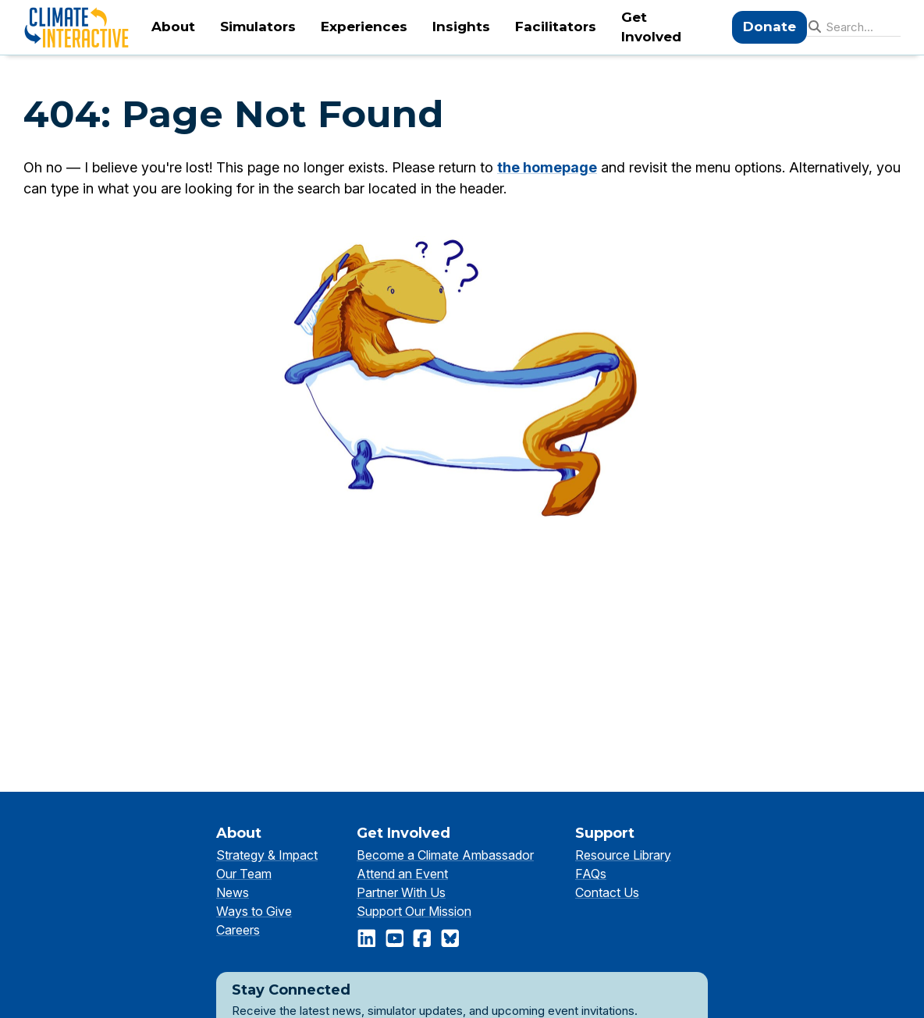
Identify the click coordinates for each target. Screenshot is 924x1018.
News (232, 892)
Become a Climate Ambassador (445, 855)
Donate (769, 26)
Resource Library (623, 855)
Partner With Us (401, 892)
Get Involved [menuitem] (651, 27)
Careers (238, 930)
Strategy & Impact (267, 855)
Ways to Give (254, 911)
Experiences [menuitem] (364, 26)
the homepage (547, 167)
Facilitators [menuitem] (555, 26)
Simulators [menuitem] (258, 26)
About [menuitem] (173, 26)
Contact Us (607, 892)
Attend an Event (402, 873)
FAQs (590, 873)
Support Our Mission (414, 911)
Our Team (244, 873)
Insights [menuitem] (461, 26)
